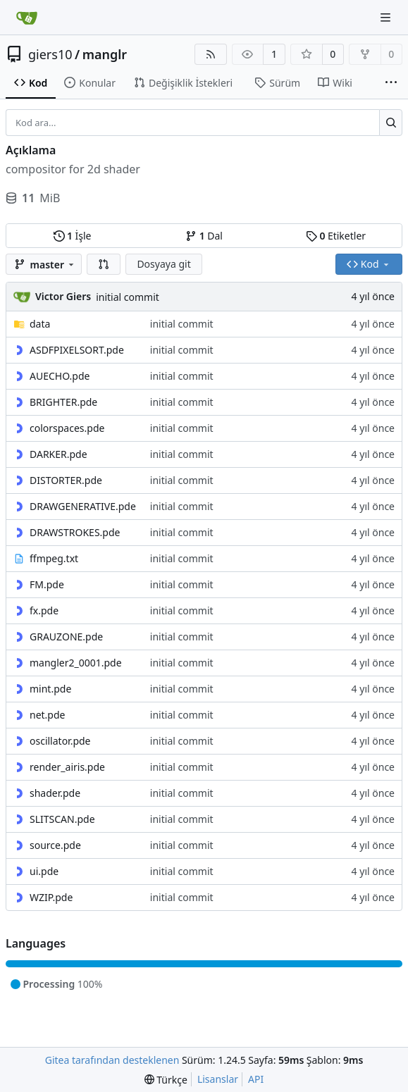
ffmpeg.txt (54, 558)
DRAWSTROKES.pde (75, 532)
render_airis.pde (67, 767)
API (256, 1079)
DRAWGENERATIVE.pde (83, 506)
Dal (204, 235)
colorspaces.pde (67, 428)
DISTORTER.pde (66, 480)
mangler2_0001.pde (76, 662)
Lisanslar (217, 1079)
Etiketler (336, 235)
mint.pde (50, 688)
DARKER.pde (58, 454)
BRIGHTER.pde (63, 402)
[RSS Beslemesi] (210, 54)
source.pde (55, 845)
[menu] (165, 1079)
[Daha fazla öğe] (391, 83)
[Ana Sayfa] (27, 17)
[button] (103, 264)
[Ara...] (390, 122)
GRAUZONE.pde (66, 636)
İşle (73, 235)
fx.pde (44, 610)
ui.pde (44, 871)
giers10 (50, 54)
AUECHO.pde (59, 376)
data (40, 323)
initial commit (127, 297)
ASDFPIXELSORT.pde (77, 349)
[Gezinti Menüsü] (387, 17)
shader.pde (55, 793)
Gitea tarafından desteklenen (112, 1060)
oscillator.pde (60, 740)
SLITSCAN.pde (62, 819)
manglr (104, 54)
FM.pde (47, 584)
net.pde (47, 714)
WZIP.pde (51, 897)
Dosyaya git (163, 264)
